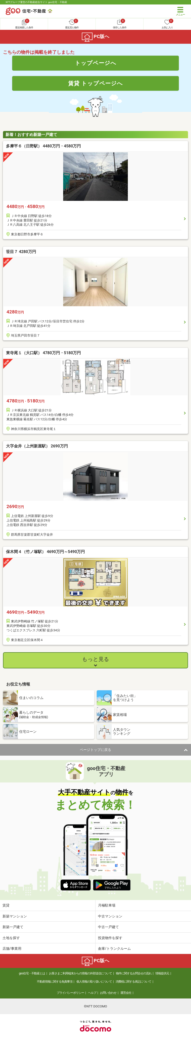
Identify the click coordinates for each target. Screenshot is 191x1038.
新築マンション (14, 916)
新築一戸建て (12, 927)
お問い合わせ (108, 993)
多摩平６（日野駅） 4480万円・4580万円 (43, 146)
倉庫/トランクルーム (114, 949)
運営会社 (125, 993)
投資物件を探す (110, 938)
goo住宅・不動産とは (32, 973)
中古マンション (110, 916)
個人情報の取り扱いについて (94, 981)
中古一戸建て (108, 927)
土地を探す (11, 938)
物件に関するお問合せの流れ (133, 973)
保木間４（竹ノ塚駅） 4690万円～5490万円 (45, 551)
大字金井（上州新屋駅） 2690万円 (37, 446)
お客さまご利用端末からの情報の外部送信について (80, 973)
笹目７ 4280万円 (21, 251)
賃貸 (5, 905)
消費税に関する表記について (133, 981)
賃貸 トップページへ (95, 83)
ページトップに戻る (95, 750)
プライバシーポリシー (70, 993)
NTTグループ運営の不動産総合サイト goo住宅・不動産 (36, 2)
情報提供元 (162, 973)
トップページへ (95, 63)
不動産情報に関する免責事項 (54, 981)
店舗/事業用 (11, 949)
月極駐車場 (106, 905)
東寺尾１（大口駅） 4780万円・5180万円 (43, 352)
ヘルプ (92, 993)
